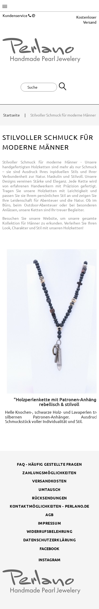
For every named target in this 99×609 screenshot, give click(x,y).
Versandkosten (49, 480)
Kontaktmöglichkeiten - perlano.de (49, 506)
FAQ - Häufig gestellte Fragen (49, 464)
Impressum (49, 523)
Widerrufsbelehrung (49, 531)
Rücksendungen (49, 497)
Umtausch (49, 489)
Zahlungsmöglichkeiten (49, 472)
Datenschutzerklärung (49, 539)
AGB (49, 514)
